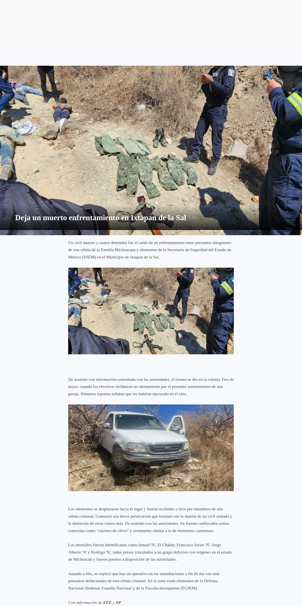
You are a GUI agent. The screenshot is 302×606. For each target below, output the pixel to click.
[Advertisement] (151, 27)
